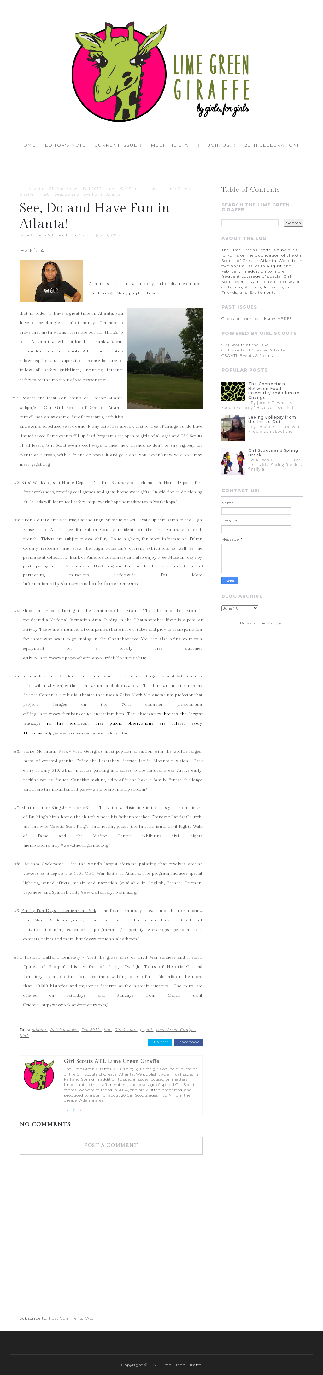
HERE (284, 318)
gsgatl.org (41, 464)
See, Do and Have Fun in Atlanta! (88, 194)
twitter (160, 1042)
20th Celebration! (271, 145)
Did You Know (63, 188)
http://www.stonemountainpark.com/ (110, 789)
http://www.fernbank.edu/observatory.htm (86, 733)
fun (111, 188)
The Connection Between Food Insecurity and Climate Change (274, 390)
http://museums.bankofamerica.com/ (94, 584)
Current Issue (115, 145)
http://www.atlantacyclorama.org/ (105, 892)
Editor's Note (65, 145)
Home (27, 145)
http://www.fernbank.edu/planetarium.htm (81, 714)
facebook (188, 1042)
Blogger (275, 623)
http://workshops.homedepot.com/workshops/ (132, 501)
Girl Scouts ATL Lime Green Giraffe (58, 235)
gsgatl (155, 188)
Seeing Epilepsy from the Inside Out (272, 419)
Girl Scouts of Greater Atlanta (253, 350)
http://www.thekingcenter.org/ (80, 845)
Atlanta (36, 188)
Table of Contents (250, 190)
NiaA (44, 194)
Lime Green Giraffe (175, 1029)
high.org (131, 539)
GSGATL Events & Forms (247, 355)
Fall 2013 (92, 188)
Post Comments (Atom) (74, 1318)
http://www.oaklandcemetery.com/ (74, 1004)
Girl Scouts (131, 188)
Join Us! (219, 145)
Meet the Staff (173, 145)
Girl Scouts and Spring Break (273, 452)
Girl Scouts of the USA (245, 344)
